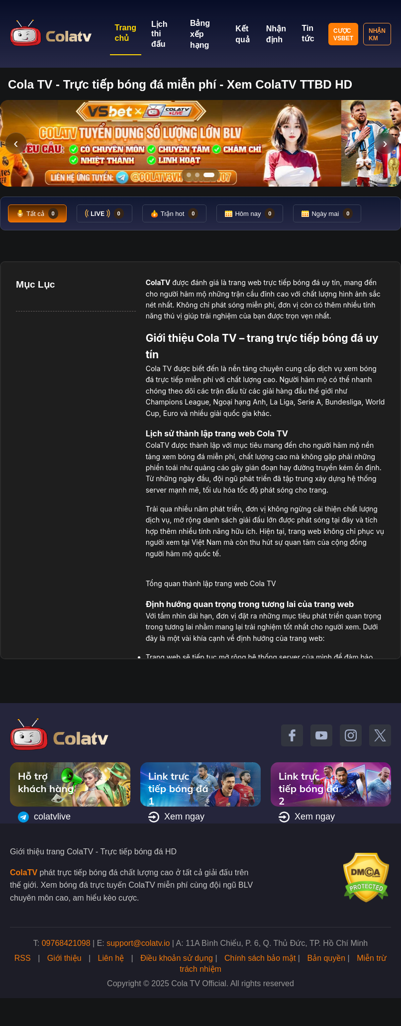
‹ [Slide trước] (15, 143)
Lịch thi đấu (159, 34)
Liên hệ (111, 958)
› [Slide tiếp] (385, 143)
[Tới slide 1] (189, 175)
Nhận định (276, 34)
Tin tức (307, 33)
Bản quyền (326, 958)
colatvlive (44, 817)
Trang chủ (126, 32)
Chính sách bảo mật (260, 958)
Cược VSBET (343, 34)
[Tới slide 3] (212, 175)
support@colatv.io (138, 943)
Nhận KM (377, 34)
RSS (22, 958)
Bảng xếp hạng (200, 34)
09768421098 (66, 943)
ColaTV (23, 872)
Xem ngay (176, 817)
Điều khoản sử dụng (176, 958)
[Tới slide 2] (200, 175)
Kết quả (242, 34)
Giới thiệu (64, 958)
